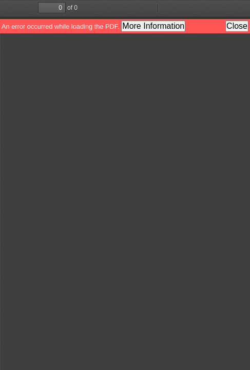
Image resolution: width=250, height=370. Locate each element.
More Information (153, 26)
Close (236, 26)
